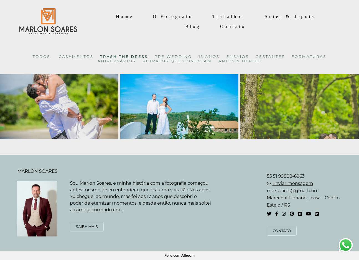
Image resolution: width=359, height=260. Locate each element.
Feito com (179, 255)
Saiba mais (87, 226)
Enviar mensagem (293, 183)
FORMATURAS (309, 56)
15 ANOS (209, 56)
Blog (193, 26)
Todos (41, 56)
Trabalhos (228, 16)
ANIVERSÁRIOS (117, 61)
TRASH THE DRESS (124, 56)
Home (124, 16)
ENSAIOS (237, 56)
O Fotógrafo (173, 16)
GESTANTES (270, 56)
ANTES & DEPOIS (239, 61)
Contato (233, 26)
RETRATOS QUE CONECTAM (177, 61)
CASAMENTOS (76, 56)
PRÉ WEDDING (173, 56)
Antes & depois (289, 16)
